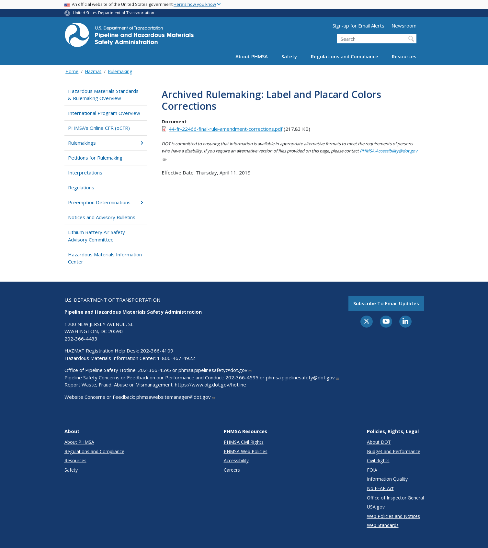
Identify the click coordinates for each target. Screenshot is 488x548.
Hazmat (93, 71)
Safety (289, 56)
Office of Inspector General (395, 498)
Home (71, 71)
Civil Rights (378, 460)
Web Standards (383, 525)
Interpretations (85, 172)
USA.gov (376, 507)
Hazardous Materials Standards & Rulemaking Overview (103, 95)
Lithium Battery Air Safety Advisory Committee (96, 236)
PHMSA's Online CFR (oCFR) (99, 128)
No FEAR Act (380, 488)
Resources (404, 56)
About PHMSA (251, 56)
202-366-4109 (156, 350)
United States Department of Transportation (113, 13)
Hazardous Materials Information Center (105, 258)
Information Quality (387, 479)
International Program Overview (104, 113)
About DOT (379, 442)
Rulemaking (120, 71)
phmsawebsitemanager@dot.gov (175, 397)
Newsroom (404, 25)
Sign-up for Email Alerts (358, 25)
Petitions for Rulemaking (95, 157)
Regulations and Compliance (344, 56)
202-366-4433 (80, 338)
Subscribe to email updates (386, 303)
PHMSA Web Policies (245, 451)
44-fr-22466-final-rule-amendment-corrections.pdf (225, 129)
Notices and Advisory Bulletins (101, 217)
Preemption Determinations (105, 202)
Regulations (81, 187)
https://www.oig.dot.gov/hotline (210, 384)
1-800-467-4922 (176, 358)
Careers (232, 470)
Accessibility (236, 460)
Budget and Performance (393, 451)
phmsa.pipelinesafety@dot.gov (215, 370)
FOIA (372, 470)
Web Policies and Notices (393, 516)
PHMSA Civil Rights (244, 442)
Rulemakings (105, 143)
